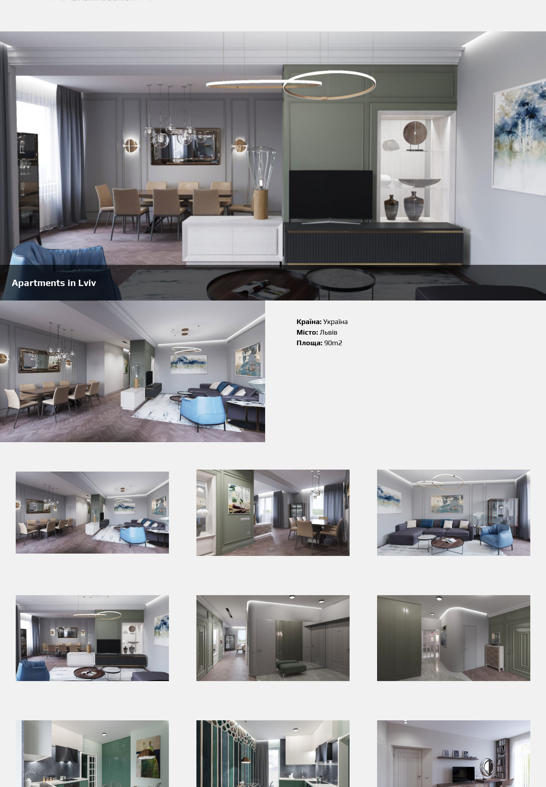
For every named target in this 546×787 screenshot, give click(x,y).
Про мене (341, 16)
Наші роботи (296, 16)
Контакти (381, 16)
